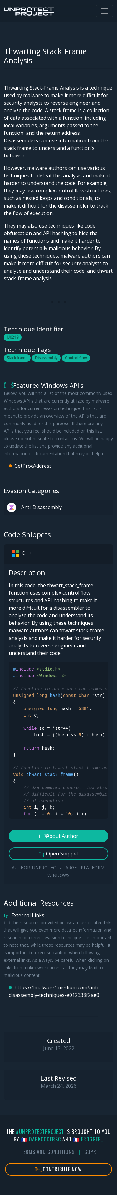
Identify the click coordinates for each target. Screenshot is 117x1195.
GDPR (90, 1152)
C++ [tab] (21, 553)
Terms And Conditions (48, 1152)
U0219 (12, 337)
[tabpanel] (58, 724)
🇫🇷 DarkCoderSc (41, 1139)
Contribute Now (58, 1169)
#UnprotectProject (40, 1131)
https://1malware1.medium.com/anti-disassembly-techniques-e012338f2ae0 (54, 991)
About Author (58, 836)
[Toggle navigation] (104, 11)
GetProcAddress (33, 465)
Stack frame (17, 358)
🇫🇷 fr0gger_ (88, 1139)
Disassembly (46, 358)
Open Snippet (58, 853)
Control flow (76, 358)
